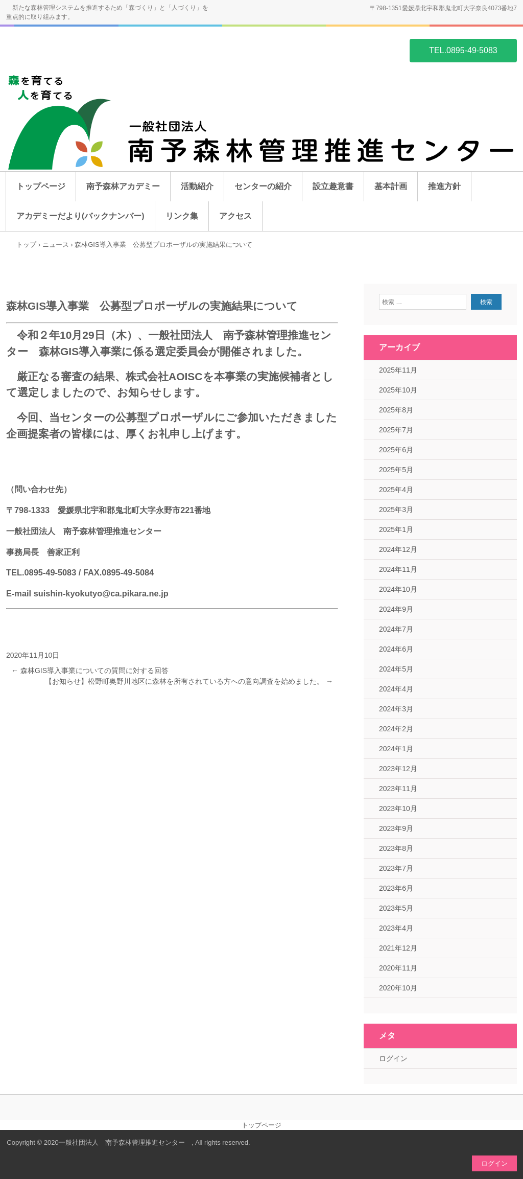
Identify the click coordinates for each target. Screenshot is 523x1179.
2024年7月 (396, 629)
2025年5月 (396, 470)
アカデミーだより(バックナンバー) (80, 216)
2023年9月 (396, 828)
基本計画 (390, 186)
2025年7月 (396, 430)
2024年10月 (398, 589)
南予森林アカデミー (123, 186)
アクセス (235, 216)
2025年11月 (398, 370)
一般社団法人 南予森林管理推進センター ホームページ (55, 49)
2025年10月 (398, 390)
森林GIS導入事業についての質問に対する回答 (90, 670)
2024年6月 (396, 649)
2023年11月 (398, 788)
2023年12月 (398, 769)
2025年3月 (396, 509)
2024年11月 (398, 569)
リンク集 (181, 216)
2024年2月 (396, 729)
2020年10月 (398, 988)
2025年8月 (396, 410)
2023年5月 (396, 908)
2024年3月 (396, 709)
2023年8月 (396, 848)
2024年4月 (396, 689)
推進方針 (444, 186)
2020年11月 (398, 968)
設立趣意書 (333, 186)
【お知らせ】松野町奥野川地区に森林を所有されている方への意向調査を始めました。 (189, 681)
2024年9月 (396, 609)
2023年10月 (398, 808)
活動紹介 (197, 186)
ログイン (393, 1058)
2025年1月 (396, 529)
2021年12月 (398, 948)
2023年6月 (396, 888)
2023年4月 (396, 928)
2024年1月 (396, 749)
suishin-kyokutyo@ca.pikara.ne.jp (101, 593)
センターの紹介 (263, 186)
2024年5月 (396, 669)
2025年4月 (396, 490)
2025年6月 (396, 450)
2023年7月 (396, 868)
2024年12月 (398, 549)
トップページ (40, 186)
